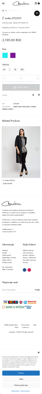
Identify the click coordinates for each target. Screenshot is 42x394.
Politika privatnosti (25, 391)
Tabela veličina (6, 316)
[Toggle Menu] (3, 3)
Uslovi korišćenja (28, 308)
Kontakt (4, 308)
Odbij (21, 379)
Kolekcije (5, 306)
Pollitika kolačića (15, 391)
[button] (39, 352)
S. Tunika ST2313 (9, 236)
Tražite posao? (6, 311)
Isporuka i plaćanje (28, 311)
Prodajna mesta (7, 318)
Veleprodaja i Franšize (9, 313)
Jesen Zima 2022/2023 (21, 162)
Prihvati (21, 373)
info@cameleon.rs (7, 285)
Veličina (5, 120)
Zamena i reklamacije (29, 313)
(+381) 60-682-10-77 (9, 287)
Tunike (33, 162)
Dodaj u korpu (21, 142)
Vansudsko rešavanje (29, 316)
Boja (4, 105)
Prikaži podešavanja (21, 385)
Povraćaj (25, 318)
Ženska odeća (7, 165)
